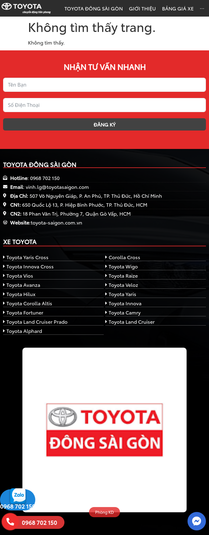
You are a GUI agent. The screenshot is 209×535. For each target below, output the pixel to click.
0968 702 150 (17, 506)
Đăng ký (104, 124)
